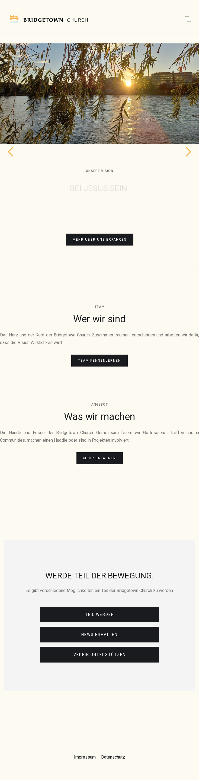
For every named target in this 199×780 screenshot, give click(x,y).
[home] (48, 19)
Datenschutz (113, 757)
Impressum (85, 757)
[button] (188, 19)
